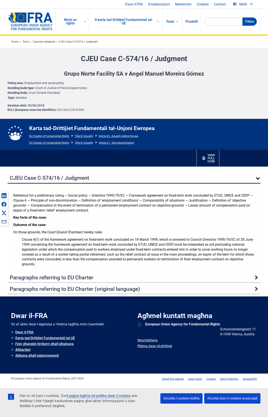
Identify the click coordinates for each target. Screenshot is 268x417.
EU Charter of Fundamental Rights (49, 136)
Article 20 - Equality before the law (118, 136)
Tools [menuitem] (170, 21)
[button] (4, 195)
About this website (173, 378)
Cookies (203, 4)
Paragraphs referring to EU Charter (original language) (75, 289)
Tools (25, 41)
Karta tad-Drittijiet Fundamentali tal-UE (45, 338)
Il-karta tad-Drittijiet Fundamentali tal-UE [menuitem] (124, 21)
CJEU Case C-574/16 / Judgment (78, 41)
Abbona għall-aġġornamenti (37, 355)
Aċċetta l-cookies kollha (181, 398)
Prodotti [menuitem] (191, 21)
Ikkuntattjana (147, 340)
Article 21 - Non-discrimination (116, 142)
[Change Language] (243, 4)
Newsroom (183, 4)
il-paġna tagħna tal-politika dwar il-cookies (99, 396)
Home (14, 41)
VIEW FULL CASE (211, 158)
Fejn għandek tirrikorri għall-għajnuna (44, 344)
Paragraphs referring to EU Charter (51, 277)
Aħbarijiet (22, 350)
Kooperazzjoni (159, 4)
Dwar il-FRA (134, 4)
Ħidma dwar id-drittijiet (154, 346)
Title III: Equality (84, 136)
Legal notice (195, 378)
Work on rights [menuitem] (70, 21)
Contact (220, 4)
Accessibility (250, 378)
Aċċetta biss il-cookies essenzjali (232, 398)
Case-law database (44, 41)
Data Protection (229, 378)
